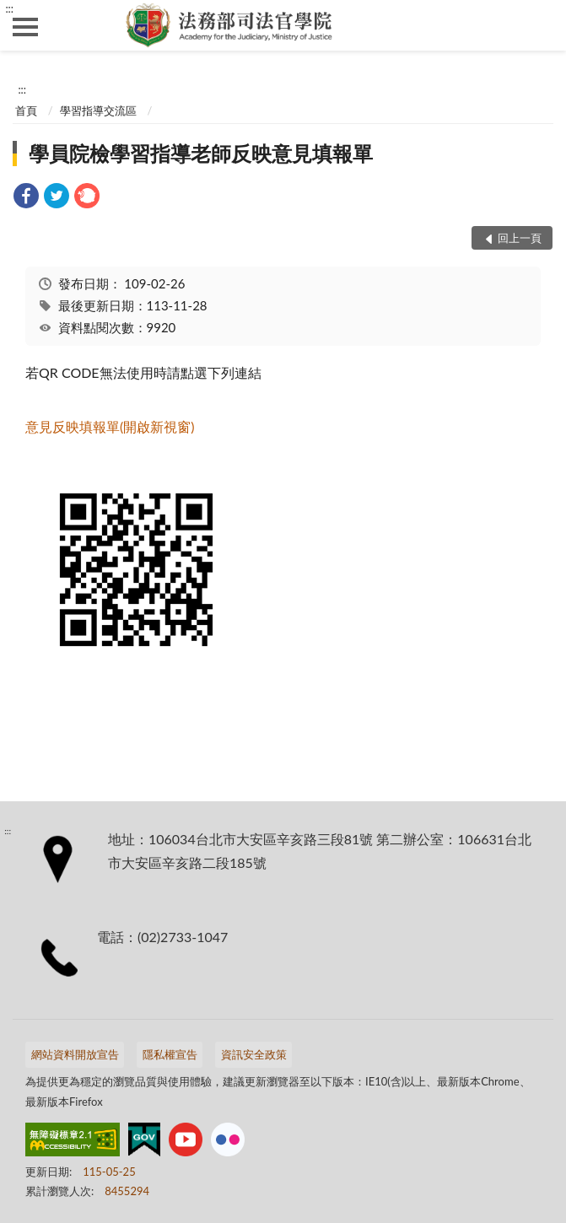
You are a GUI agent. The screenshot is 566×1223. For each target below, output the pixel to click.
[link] (26, 198)
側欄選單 (25, 27)
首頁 (26, 110)
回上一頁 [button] (520, 238)
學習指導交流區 (98, 110)
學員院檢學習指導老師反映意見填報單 (201, 153)
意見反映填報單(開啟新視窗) (110, 426)
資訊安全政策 (254, 1054)
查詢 (540, 25)
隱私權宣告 (170, 1054)
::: (9, 8)
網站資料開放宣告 (75, 1054)
